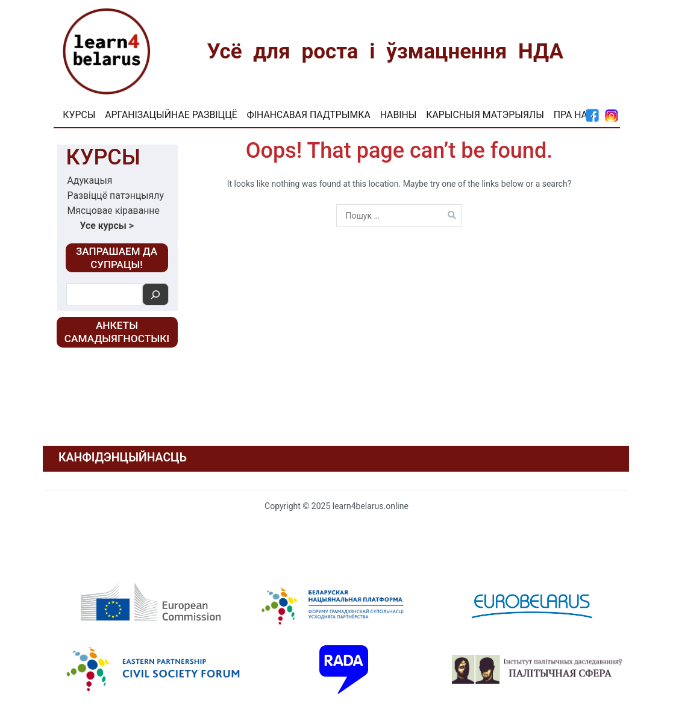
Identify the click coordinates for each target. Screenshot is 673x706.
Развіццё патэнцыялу (115, 195)
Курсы (79, 114)
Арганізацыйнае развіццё (171, 114)
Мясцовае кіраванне (113, 210)
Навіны (398, 114)
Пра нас (573, 114)
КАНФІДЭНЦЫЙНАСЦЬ (122, 457)
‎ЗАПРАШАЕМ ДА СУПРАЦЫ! (116, 257)
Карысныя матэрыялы (485, 114)
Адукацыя (90, 180)
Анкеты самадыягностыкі (116, 332)
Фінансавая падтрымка (309, 114)
